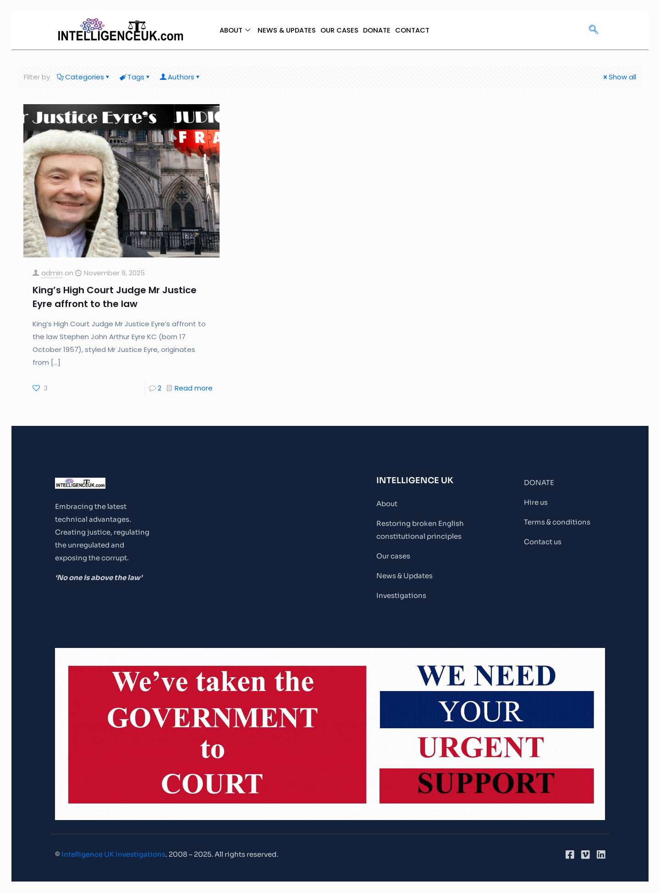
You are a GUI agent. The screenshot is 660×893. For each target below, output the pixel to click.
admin (52, 273)
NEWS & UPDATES (286, 30)
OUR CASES (339, 30)
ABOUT (234, 30)
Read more (194, 388)
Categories (84, 77)
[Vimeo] (585, 854)
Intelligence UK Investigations (113, 854)
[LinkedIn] (601, 854)
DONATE (377, 30)
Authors (180, 77)
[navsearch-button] (593, 30)
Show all (619, 77)
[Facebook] (570, 854)
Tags (135, 77)
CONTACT (413, 30)
